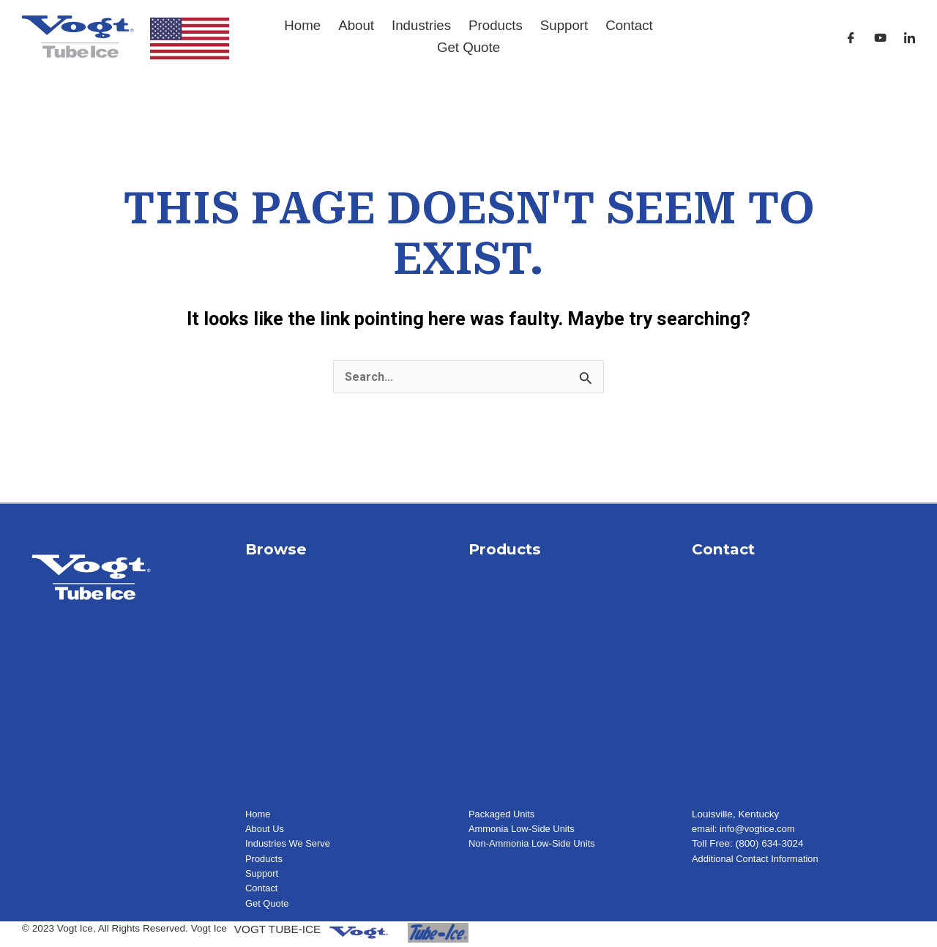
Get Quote (468, 47)
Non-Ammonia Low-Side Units (535, 844)
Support (564, 25)
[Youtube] (880, 37)
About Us (265, 829)
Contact (628, 25)
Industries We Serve (290, 844)
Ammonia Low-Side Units (524, 829)
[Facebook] (850, 37)
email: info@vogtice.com (746, 829)
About (356, 25)
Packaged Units (503, 814)
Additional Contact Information (758, 859)
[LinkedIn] (909, 37)
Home (302, 25)
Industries (421, 25)
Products (495, 25)
